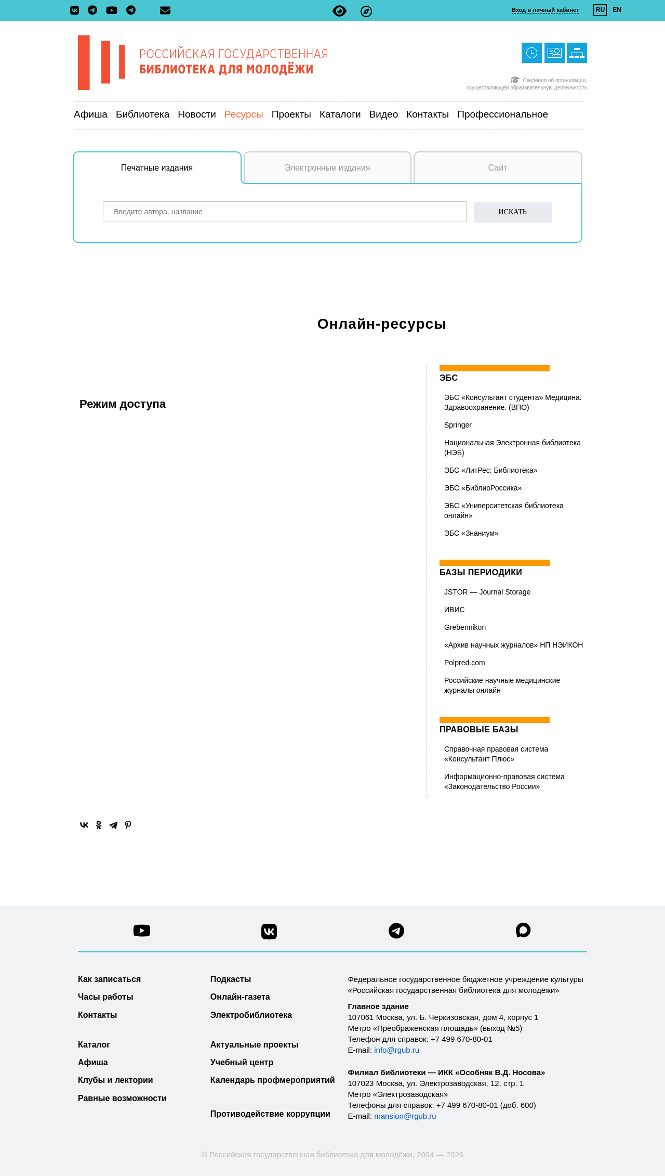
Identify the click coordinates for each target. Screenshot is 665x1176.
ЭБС (449, 377)
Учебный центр (241, 1062)
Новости (197, 114)
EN (617, 10)
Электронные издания (327, 167)
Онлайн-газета (240, 996)
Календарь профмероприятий (272, 1080)
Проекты (291, 114)
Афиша (91, 114)
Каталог (94, 1044)
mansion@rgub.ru (405, 1116)
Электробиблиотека (251, 1015)
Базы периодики (481, 572)
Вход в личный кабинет (545, 10)
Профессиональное (502, 114)
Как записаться (109, 979)
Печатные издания (181, 173)
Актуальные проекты (254, 1044)
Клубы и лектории (115, 1080)
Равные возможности (122, 1098)
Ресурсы (243, 114)
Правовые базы (479, 729)
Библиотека (142, 114)
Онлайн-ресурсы (382, 324)
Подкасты (230, 979)
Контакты (427, 114)
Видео (383, 114)
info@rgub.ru (396, 1049)
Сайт (498, 167)
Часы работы (106, 996)
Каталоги (340, 114)
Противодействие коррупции (270, 1113)
